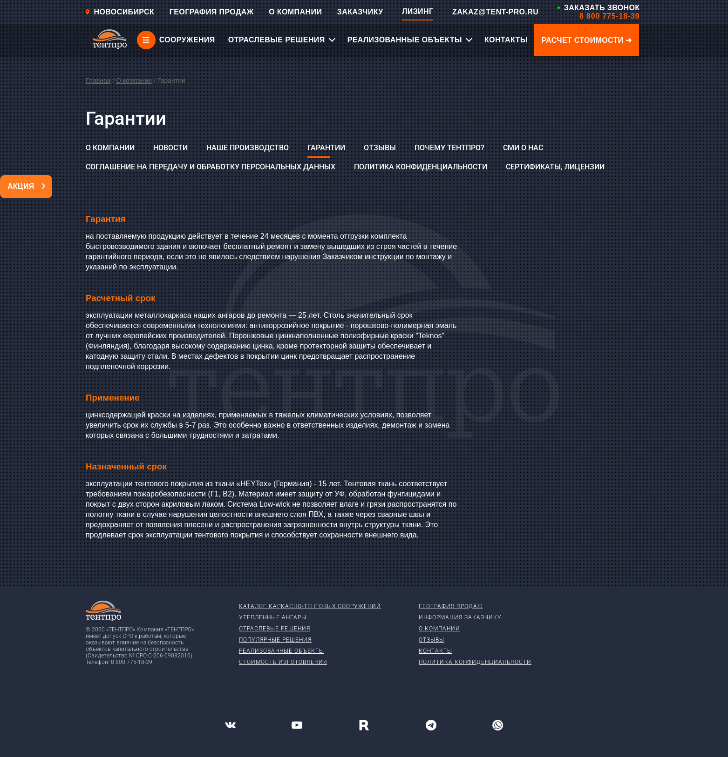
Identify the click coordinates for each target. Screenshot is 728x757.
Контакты (435, 651)
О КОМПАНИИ (295, 12)
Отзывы (380, 147)
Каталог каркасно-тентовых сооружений (310, 606)
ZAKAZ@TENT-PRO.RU (495, 12)
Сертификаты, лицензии (555, 166)
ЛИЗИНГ (417, 11)
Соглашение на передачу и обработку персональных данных (210, 166)
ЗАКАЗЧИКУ (360, 12)
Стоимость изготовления (283, 662)
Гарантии (326, 147)
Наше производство (247, 147)
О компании (134, 80)
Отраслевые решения (274, 628)
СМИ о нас (523, 147)
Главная (98, 80)
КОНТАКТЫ (506, 40)
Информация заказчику (460, 617)
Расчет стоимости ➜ (587, 40)
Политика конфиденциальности (420, 166)
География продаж (451, 606)
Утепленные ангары (272, 617)
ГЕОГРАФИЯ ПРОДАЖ (212, 12)
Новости (170, 147)
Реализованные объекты (281, 651)
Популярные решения (275, 639)
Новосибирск (120, 12)
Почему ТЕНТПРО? (449, 147)
